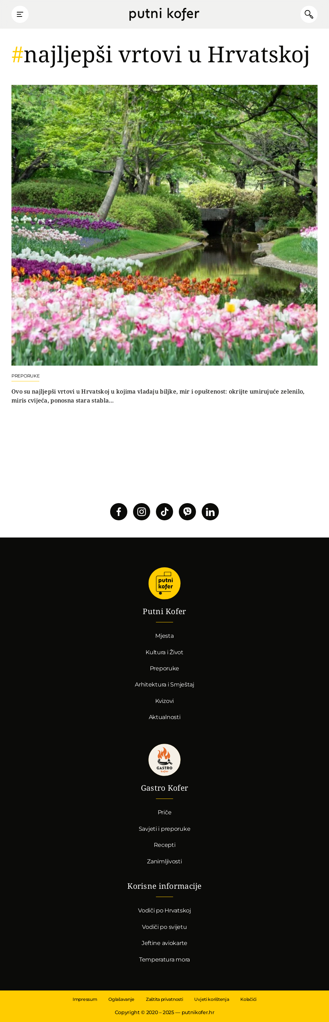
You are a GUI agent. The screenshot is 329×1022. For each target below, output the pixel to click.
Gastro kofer (164, 760)
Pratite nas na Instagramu (141, 511)
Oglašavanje (121, 999)
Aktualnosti (165, 717)
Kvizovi (164, 701)
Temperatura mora (164, 959)
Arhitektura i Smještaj (164, 684)
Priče (165, 812)
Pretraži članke (309, 14)
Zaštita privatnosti (164, 999)
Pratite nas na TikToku (164, 511)
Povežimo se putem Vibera (187, 511)
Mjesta (164, 635)
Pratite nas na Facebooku (118, 511)
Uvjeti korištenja (211, 999)
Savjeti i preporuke (165, 828)
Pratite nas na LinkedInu (210, 511)
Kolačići (248, 999)
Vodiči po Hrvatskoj (164, 910)
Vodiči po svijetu (164, 927)
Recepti (165, 845)
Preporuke (164, 668)
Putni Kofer (164, 14)
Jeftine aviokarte (164, 943)
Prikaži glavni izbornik (20, 14)
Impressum (85, 999)
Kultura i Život (164, 652)
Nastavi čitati (164, 245)
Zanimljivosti (164, 861)
